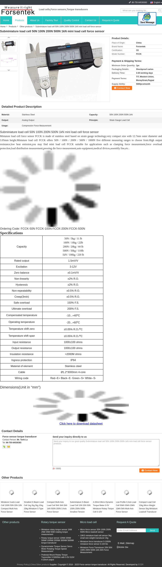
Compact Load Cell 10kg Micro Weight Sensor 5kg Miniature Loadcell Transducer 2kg (148, 508)
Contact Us (90, 20)
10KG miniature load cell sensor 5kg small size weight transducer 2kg (95, 536)
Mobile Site (122, 547)
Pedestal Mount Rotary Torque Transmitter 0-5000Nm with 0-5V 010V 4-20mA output (57, 557)
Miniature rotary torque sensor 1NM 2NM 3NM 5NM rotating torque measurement (56, 532)
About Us (35, 20)
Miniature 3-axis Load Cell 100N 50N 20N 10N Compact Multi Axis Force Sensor (11, 507)
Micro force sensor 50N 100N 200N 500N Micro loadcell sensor (95, 530)
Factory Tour (51, 20)
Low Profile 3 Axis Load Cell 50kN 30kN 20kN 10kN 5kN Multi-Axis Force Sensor (126, 507)
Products (19, 20)
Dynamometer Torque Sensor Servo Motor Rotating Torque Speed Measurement (56, 548)
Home (6, 20)
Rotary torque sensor (53, 522)
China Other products (40, 564)
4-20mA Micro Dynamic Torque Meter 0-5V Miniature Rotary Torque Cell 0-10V (103, 507)
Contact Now (123, 88)
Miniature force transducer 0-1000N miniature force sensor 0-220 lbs (95, 542)
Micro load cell (88, 522)
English (157, 2)
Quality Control (71, 20)
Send (152, 530)
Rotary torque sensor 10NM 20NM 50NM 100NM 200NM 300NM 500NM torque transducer (57, 540)
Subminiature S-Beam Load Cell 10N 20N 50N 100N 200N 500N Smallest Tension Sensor (80, 508)
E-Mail (121, 543)
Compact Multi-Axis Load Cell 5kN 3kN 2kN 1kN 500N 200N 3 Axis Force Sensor (57, 507)
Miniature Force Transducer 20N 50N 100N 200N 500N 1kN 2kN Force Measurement (96, 550)
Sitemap (130, 543)
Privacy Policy (23, 564)
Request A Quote (110, 20)
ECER (140, 564)
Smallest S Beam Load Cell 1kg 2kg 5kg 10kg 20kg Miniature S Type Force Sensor (34, 507)
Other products (26, 26)
